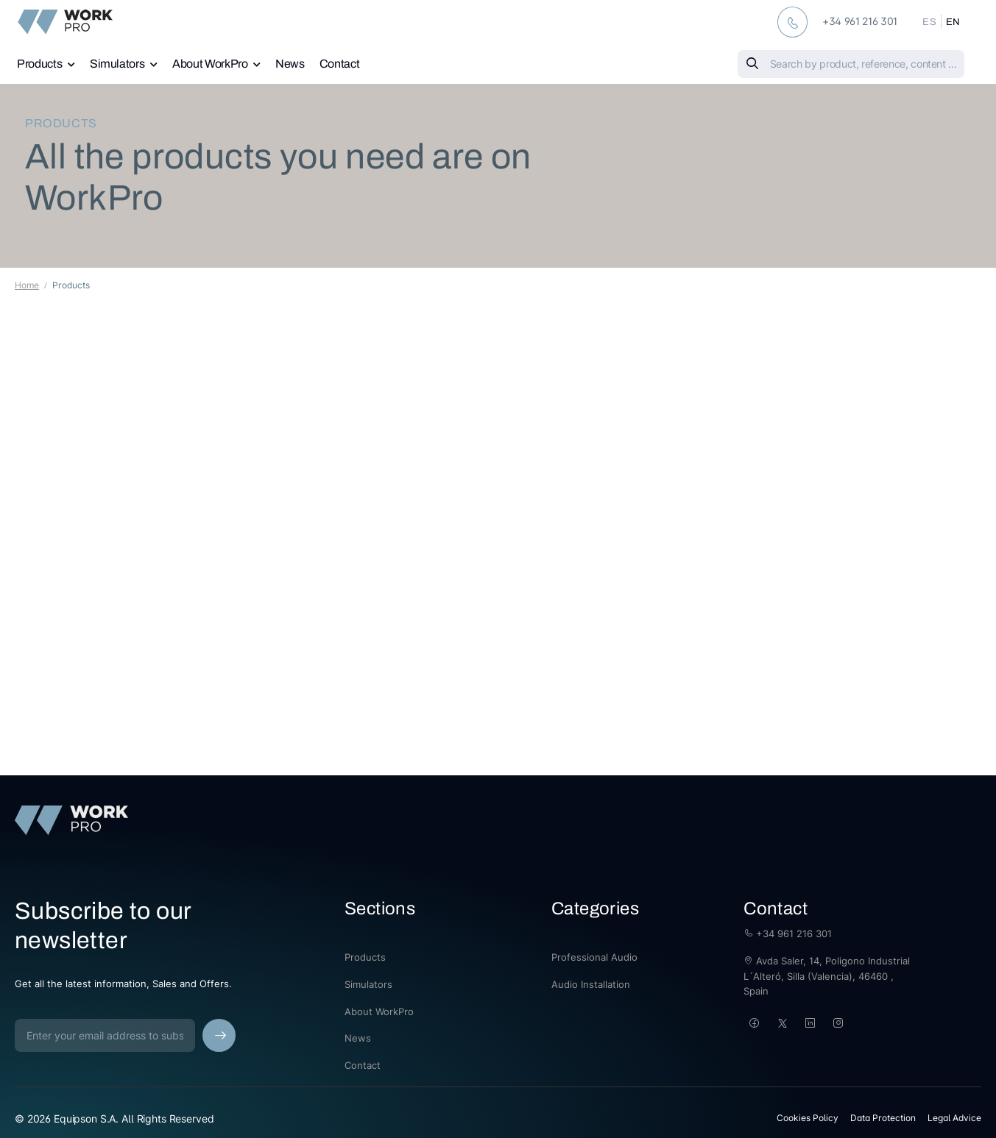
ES (929, 22)
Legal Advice (954, 1117)
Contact (339, 63)
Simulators (117, 63)
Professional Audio (594, 957)
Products (39, 63)
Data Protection (883, 1117)
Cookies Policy (807, 1117)
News (290, 63)
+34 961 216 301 (788, 933)
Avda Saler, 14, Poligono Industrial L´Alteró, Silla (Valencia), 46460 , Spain (827, 976)
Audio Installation (590, 984)
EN (953, 22)
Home (27, 285)
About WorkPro (209, 63)
